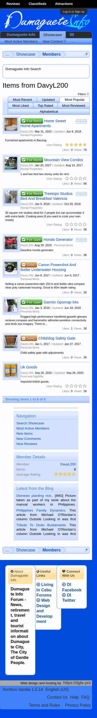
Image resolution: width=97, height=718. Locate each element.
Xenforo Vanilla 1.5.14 (23, 689)
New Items (24, 433)
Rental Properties (31, 135)
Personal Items (63, 245)
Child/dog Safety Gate (56, 338)
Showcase (52, 35)
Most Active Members (32, 428)
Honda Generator (58, 239)
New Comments (28, 439)
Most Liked (20, 106)
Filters (83, 94)
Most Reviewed (73, 106)
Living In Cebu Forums (45, 589)
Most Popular (75, 100)
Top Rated (45, 106)
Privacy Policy (78, 705)
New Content (54, 41)
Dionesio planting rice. (34, 496)
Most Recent (22, 100)
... (73, 41)
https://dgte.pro (77, 683)
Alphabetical (49, 111)
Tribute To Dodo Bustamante (40, 525)
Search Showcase (30, 423)
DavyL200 (26, 131)
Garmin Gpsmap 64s (60, 302)
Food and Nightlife (31, 376)
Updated (48, 100)
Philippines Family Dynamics (40, 510)
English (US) (57, 689)
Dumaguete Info (21, 34)
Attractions (64, 4)
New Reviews (26, 444)
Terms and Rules (44, 705)
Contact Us (57, 697)
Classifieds (38, 4)
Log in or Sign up (73, 11)
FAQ (85, 697)
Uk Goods (28, 367)
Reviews (13, 4)
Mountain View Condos (63, 160)
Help (74, 697)
